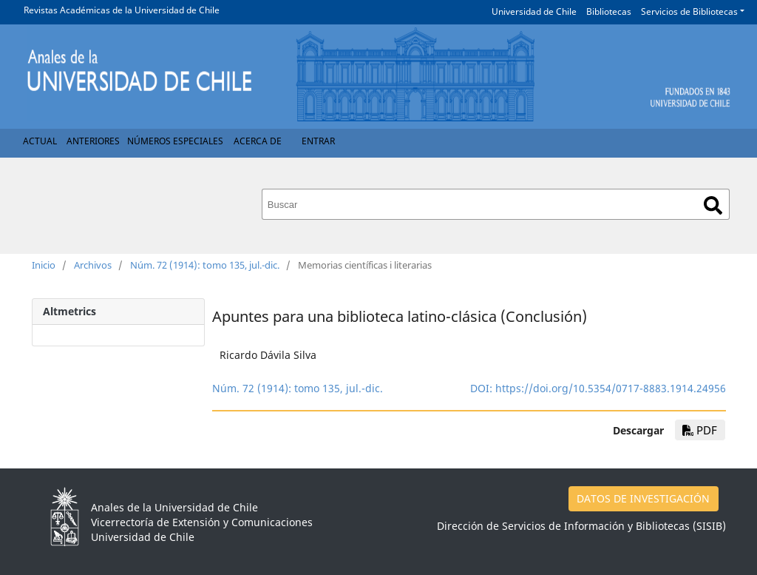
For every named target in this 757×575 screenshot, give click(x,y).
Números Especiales (175, 141)
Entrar (318, 141)
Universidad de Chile (534, 11)
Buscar (713, 205)
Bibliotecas (608, 11)
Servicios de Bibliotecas (689, 11)
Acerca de (258, 141)
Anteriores (93, 141)
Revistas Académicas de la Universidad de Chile (122, 10)
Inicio (43, 265)
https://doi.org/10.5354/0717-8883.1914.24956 (610, 388)
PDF (699, 430)
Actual (40, 141)
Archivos (93, 265)
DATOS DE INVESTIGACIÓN (643, 498)
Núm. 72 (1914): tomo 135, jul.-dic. (204, 265)
